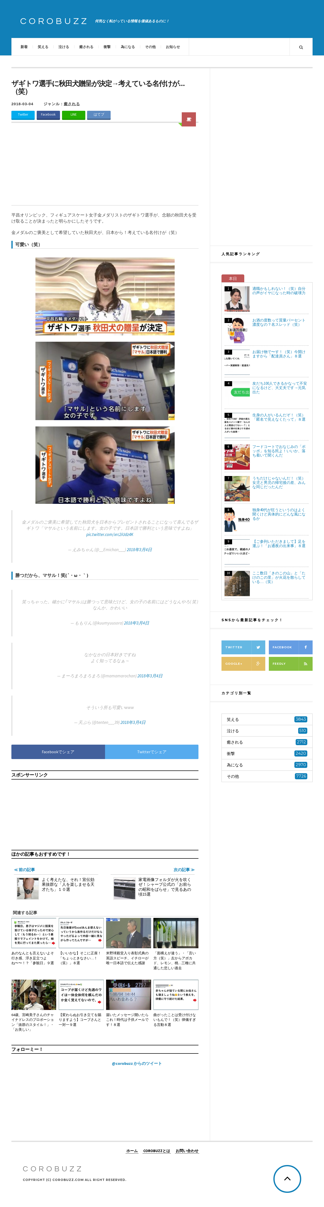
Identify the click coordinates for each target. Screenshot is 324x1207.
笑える (43, 47)
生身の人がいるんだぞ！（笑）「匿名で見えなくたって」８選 (279, 417)
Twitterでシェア (152, 751)
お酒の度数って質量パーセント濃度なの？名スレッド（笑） (279, 322)
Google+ (245, 664)
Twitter (23, 114)
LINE (74, 114)
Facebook (48, 114)
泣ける (63, 47)
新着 (24, 47)
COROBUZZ (54, 21)
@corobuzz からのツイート (137, 1063)
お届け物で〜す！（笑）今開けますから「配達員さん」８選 (279, 353)
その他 (150, 47)
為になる (128, 47)
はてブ (99, 114)
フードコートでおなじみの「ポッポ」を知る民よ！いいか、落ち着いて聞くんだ (279, 451)
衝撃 (107, 47)
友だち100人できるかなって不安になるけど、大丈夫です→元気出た (279, 387)
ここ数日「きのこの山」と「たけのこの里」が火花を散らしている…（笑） (279, 577)
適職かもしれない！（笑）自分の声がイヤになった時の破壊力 (279, 290)
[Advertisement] (104, 167)
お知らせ (173, 47)
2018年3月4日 (139, 549)
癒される (86, 47)
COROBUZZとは (157, 1150)
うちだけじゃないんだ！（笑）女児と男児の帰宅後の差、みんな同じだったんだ (279, 482)
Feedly (293, 664)
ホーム (132, 1150)
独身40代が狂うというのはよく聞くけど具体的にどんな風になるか (279, 514)
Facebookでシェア (58, 751)
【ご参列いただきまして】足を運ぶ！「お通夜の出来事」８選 (279, 543)
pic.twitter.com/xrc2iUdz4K (109, 534)
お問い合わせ (187, 1150)
